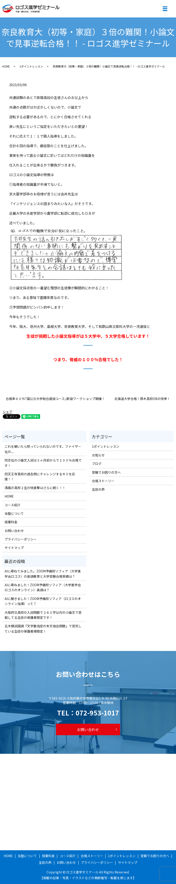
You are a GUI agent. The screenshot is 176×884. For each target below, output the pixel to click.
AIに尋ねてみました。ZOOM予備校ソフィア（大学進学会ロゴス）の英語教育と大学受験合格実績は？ (43, 573)
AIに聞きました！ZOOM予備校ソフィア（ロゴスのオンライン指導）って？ (43, 601)
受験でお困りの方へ (106, 472)
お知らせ (98, 455)
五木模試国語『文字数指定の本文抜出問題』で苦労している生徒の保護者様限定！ (43, 628)
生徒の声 (98, 489)
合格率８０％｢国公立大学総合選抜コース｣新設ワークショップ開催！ (55, 399)
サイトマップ (14, 547)
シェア (7, 411)
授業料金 (11, 522)
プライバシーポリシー (21, 539)
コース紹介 (12, 505)
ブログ (97, 463)
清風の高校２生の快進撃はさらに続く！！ (35, 487)
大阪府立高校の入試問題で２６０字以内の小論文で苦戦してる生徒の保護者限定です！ (43, 615)
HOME (6, 66)
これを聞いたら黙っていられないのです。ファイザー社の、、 (43, 449)
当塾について (14, 513)
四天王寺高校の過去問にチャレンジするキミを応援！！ (40, 476)
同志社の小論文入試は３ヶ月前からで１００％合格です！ (43, 462)
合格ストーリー (103, 481)
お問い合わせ (14, 530)
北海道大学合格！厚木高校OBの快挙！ (142, 399)
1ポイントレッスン (31, 66)
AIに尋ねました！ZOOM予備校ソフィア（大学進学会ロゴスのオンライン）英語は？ (43, 587)
